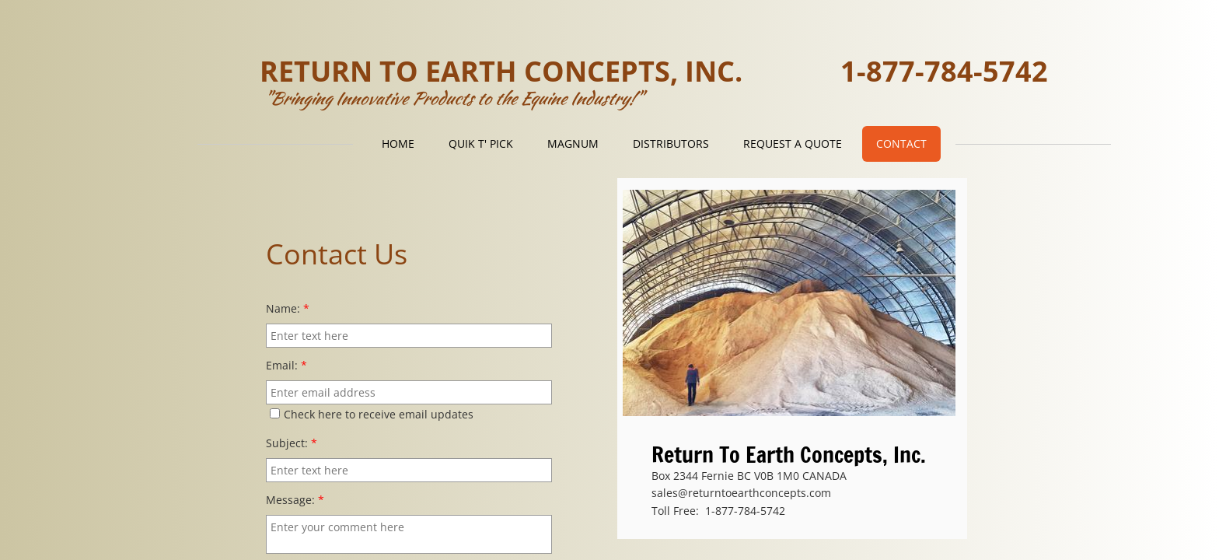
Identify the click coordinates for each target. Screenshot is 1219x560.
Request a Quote (792, 143)
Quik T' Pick (481, 143)
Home (398, 143)
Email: (286, 365)
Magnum (573, 143)
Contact (901, 143)
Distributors (671, 143)
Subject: (291, 443)
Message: (295, 499)
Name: (287, 308)
